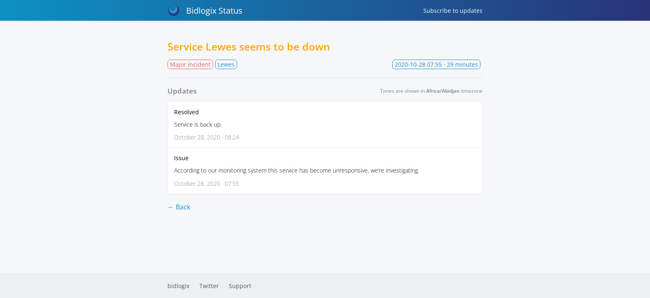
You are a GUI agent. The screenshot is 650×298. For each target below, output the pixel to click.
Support (240, 286)
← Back (178, 206)
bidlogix (178, 286)
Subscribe (453, 10)
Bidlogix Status (205, 10)
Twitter (209, 286)
